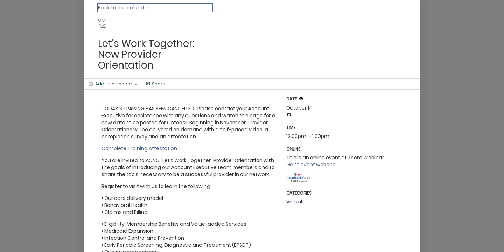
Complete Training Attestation (139, 148)
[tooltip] (301, 99)
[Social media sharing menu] (155, 84)
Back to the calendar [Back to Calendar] (123, 7)
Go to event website (311, 164)
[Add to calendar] (113, 84)
